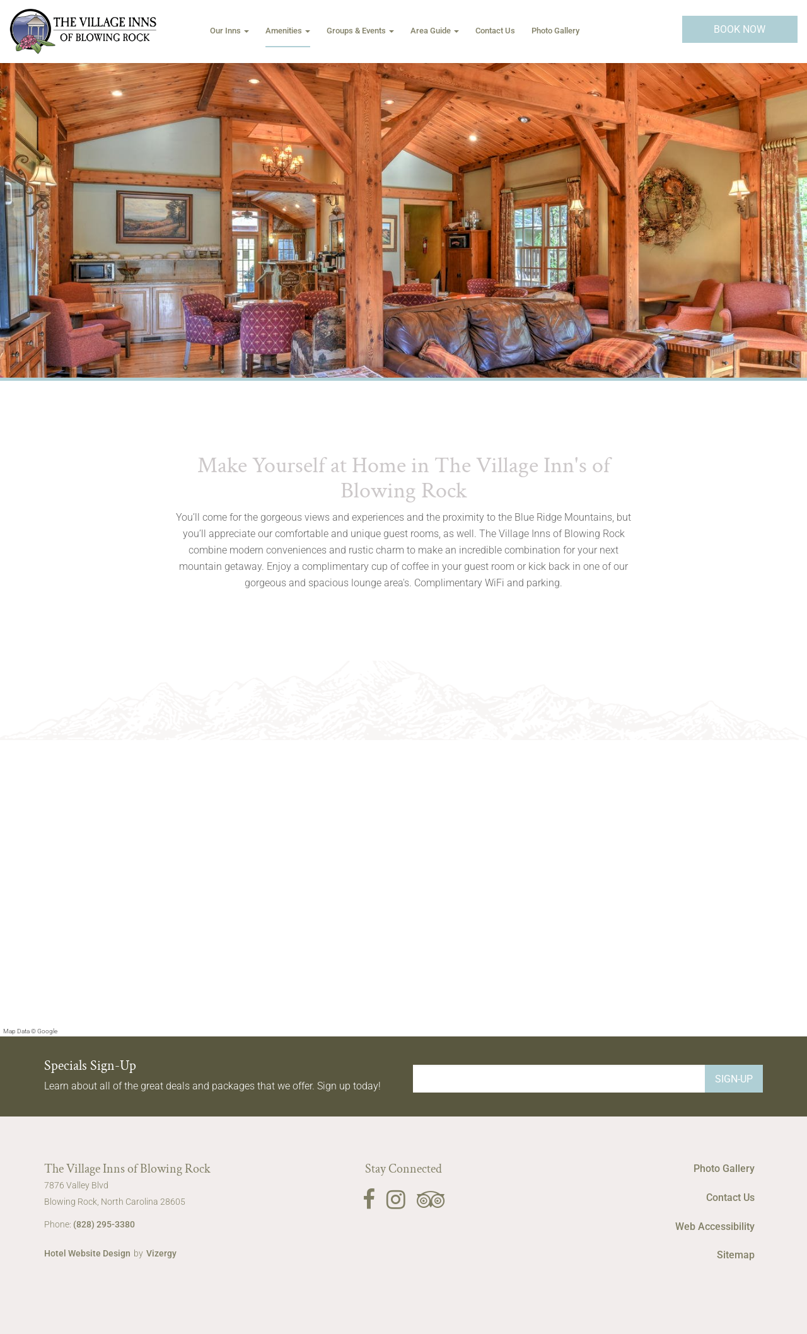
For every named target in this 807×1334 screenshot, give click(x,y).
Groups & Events (360, 30)
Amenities (287, 30)
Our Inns (229, 30)
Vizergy (161, 1253)
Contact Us (495, 30)
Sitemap (736, 1255)
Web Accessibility (715, 1226)
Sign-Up (734, 1079)
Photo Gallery (555, 30)
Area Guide (434, 30)
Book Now (739, 29)
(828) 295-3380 (104, 1224)
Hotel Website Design (87, 1253)
